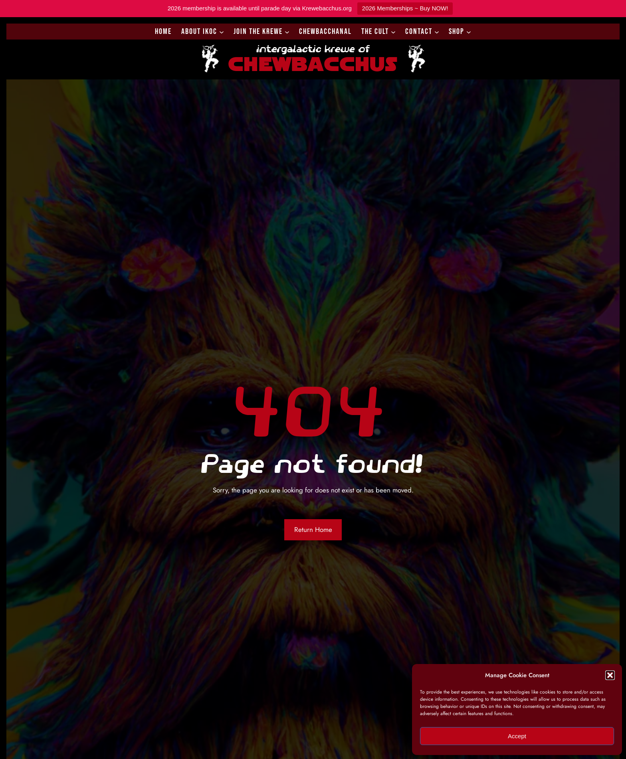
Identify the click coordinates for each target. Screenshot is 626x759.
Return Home (313, 529)
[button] (610, 675)
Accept (517, 736)
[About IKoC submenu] (221, 31)
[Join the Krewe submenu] (287, 31)
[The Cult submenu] (393, 31)
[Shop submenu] (468, 31)
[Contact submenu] (436, 31)
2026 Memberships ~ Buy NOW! (405, 8)
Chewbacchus (313, 62)
